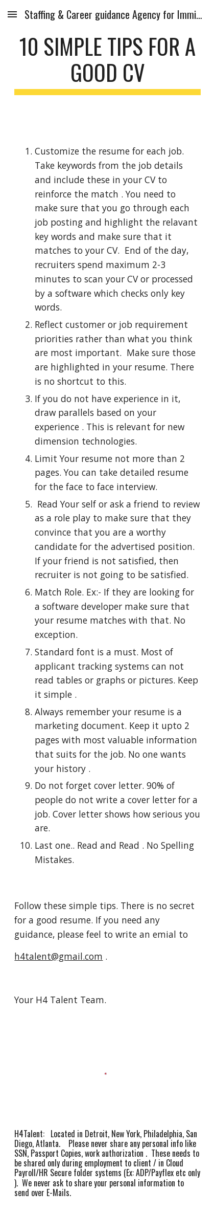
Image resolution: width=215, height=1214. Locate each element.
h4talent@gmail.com (58, 956)
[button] (12, 14)
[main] (107, 64)
